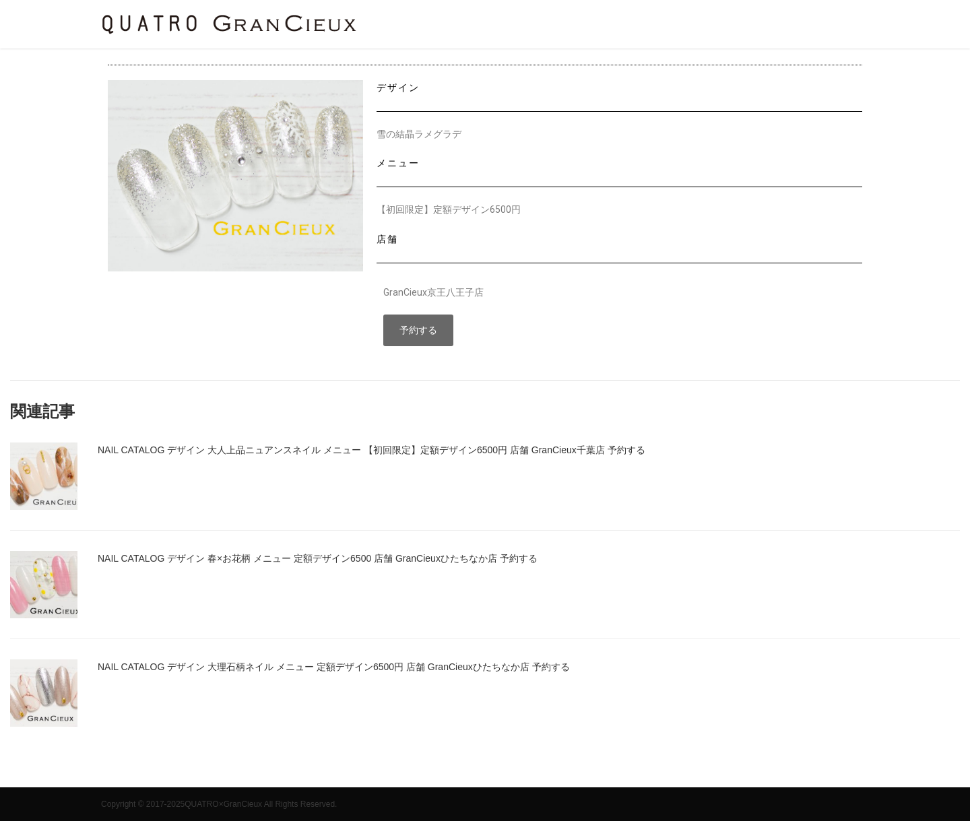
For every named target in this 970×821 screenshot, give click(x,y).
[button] (418, 331)
